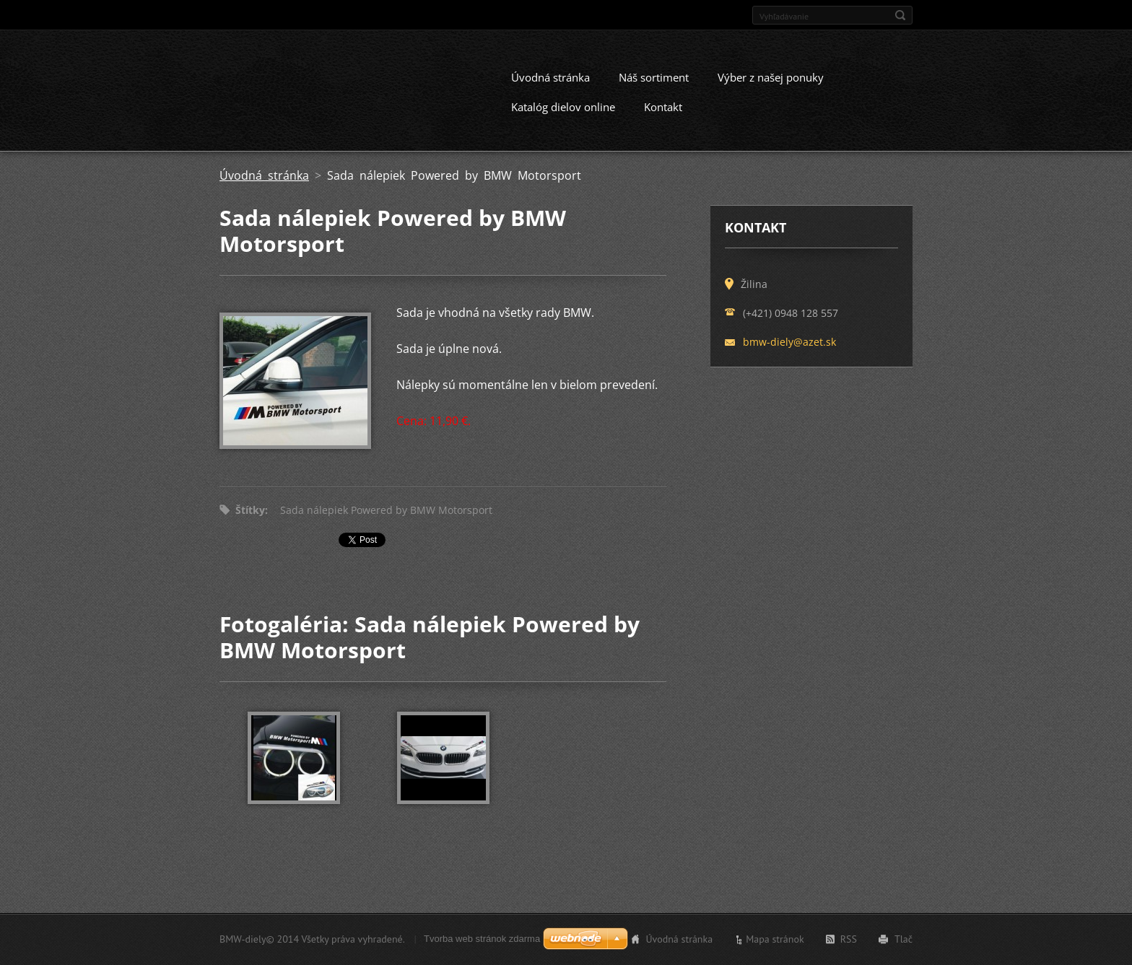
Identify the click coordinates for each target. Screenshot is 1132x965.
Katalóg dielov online (563, 119)
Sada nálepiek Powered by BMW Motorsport (386, 522)
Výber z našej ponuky (771, 89)
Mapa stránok (775, 941)
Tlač (903, 941)
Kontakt (663, 119)
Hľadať (900, 15)
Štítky (250, 522)
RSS (848, 941)
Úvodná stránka (550, 89)
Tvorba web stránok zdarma (482, 941)
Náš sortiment (654, 89)
